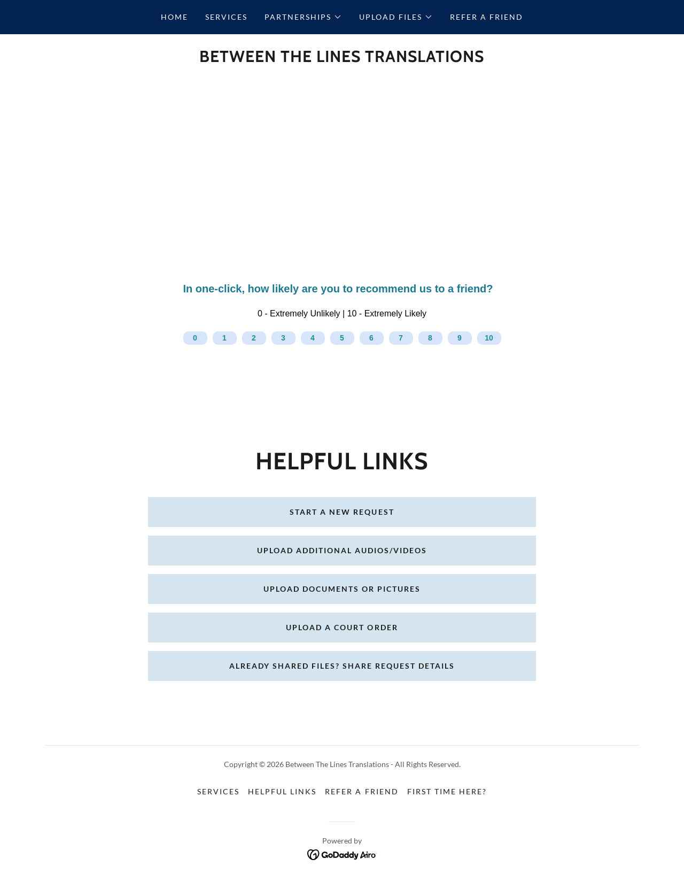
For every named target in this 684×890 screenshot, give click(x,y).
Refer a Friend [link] (486, 16)
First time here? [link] (447, 791)
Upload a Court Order (342, 627)
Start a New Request (342, 511)
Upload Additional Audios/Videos (342, 550)
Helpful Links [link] (282, 791)
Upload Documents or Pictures (342, 588)
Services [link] (226, 16)
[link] (341, 58)
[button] (303, 17)
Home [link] (174, 16)
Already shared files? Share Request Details (342, 665)
